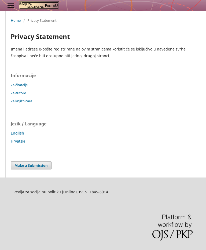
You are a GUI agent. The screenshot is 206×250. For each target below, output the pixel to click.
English (17, 133)
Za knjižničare (21, 101)
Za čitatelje (19, 84)
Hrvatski (18, 141)
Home (16, 20)
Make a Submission (31, 165)
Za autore (18, 92)
